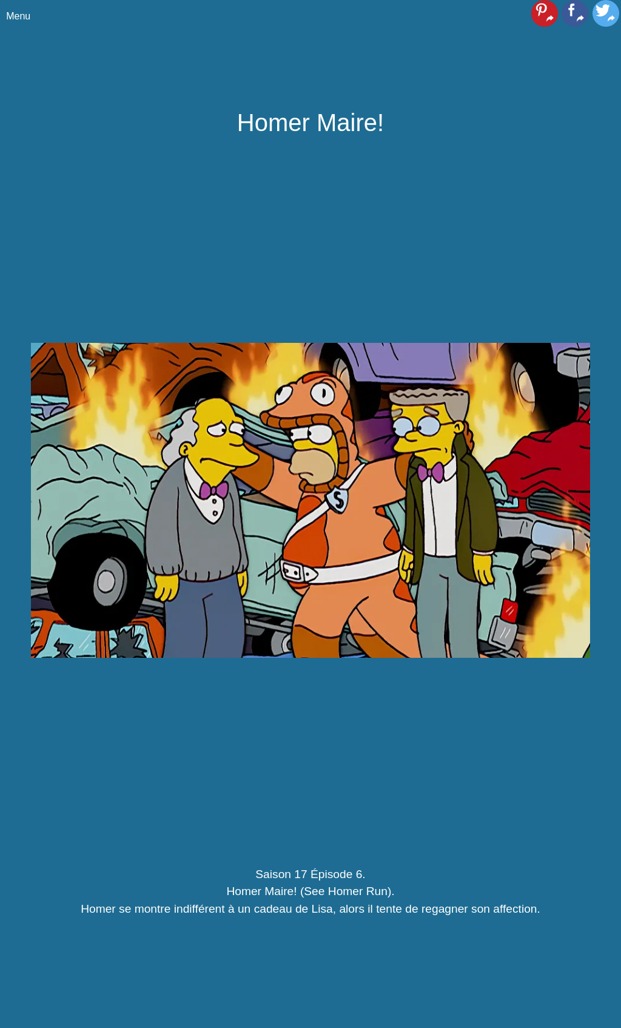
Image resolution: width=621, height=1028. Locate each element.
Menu (18, 16)
